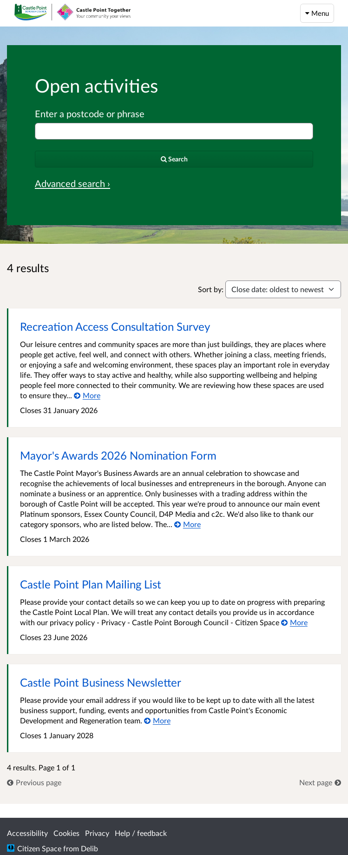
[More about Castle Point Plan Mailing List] (294, 622)
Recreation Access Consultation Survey (115, 326)
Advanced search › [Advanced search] (72, 183)
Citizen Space (39, 848)
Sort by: (210, 289)
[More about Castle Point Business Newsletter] (157, 720)
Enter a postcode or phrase (89, 113)
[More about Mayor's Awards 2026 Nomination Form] (187, 524)
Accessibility (27, 832)
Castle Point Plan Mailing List (90, 584)
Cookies (66, 832)
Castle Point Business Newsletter (100, 682)
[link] (34, 782)
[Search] (174, 159)
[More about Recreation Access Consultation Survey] (87, 395)
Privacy (97, 832)
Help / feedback (141, 832)
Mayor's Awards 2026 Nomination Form (118, 455)
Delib (89, 848)
